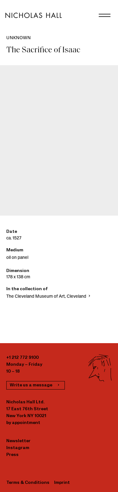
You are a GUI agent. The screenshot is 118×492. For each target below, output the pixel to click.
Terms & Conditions (27, 482)
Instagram (17, 448)
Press (12, 455)
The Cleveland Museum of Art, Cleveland (49, 296)
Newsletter (18, 441)
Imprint (62, 482)
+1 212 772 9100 (22, 357)
